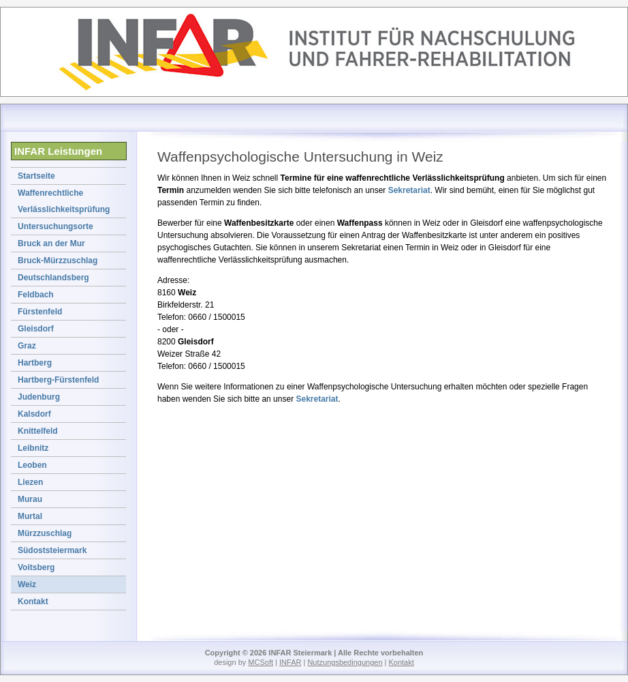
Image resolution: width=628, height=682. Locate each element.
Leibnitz (33, 448)
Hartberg (35, 363)
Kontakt (33, 601)
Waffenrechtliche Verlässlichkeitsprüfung (64, 201)
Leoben (32, 465)
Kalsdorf (34, 414)
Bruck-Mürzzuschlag (57, 260)
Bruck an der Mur (51, 243)
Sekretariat (409, 190)
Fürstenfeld (40, 311)
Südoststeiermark (52, 550)
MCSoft (260, 662)
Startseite (36, 176)
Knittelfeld (38, 431)
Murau (30, 499)
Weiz (27, 584)
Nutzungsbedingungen (344, 662)
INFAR (290, 662)
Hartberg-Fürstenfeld (58, 380)
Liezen (30, 482)
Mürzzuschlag (45, 533)
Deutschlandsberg (53, 277)
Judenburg (39, 397)
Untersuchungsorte (55, 226)
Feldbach (36, 294)
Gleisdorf (36, 328)
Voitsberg (36, 567)
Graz (27, 346)
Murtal (30, 516)
